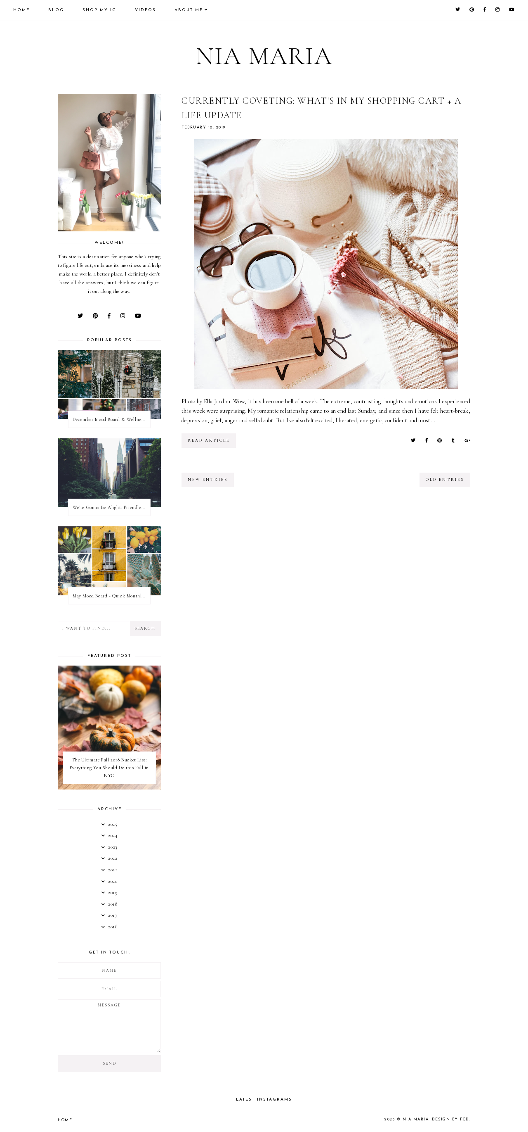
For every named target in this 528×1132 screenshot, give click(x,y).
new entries (208, 479)
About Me (188, 10)
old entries (445, 479)
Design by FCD (450, 1119)
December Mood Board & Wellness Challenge (111, 419)
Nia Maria (264, 56)
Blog (56, 10)
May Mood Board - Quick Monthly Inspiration (111, 596)
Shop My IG (99, 10)
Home (21, 10)
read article (209, 440)
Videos (145, 10)
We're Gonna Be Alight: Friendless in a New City (111, 507)
